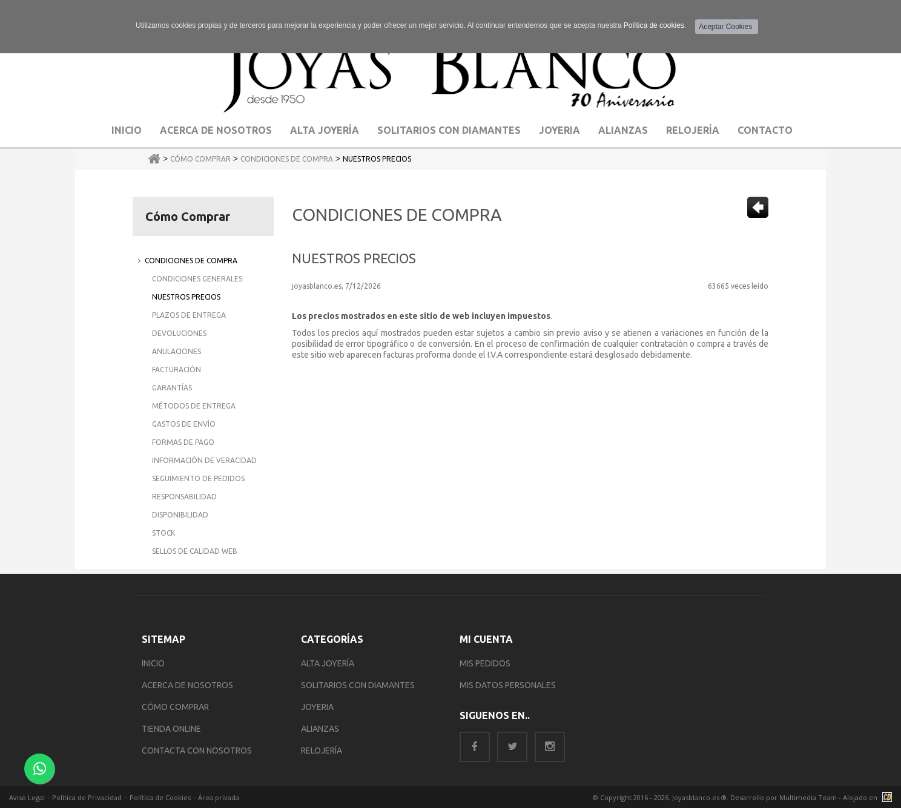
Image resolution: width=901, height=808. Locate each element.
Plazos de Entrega (189, 315)
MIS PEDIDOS (485, 663)
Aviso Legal (27, 797)
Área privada (218, 797)
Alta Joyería (324, 130)
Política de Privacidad (87, 797)
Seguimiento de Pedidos (198, 478)
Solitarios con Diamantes (449, 130)
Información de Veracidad (204, 460)
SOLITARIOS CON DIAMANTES (358, 685)
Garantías (172, 388)
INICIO (153, 663)
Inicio (126, 130)
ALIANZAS (320, 729)
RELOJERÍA (321, 750)
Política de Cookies (160, 797)
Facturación (176, 369)
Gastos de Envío (184, 424)
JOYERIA (317, 707)
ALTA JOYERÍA (327, 663)
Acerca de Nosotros (216, 130)
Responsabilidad (184, 497)
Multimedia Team (808, 797)
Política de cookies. (655, 25)
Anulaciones (176, 351)
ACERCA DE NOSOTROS (187, 685)
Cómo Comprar (200, 159)
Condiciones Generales (197, 279)
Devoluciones (179, 333)
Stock (163, 533)
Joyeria (559, 130)
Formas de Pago (183, 442)
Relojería (692, 130)
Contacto (765, 130)
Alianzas (623, 130)
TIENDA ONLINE (171, 729)
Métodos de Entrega (194, 406)
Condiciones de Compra (286, 159)
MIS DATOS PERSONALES (508, 685)
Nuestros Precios (377, 159)
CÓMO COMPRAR (175, 707)
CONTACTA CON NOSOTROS (197, 750)
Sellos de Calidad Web (194, 551)
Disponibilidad (180, 515)
